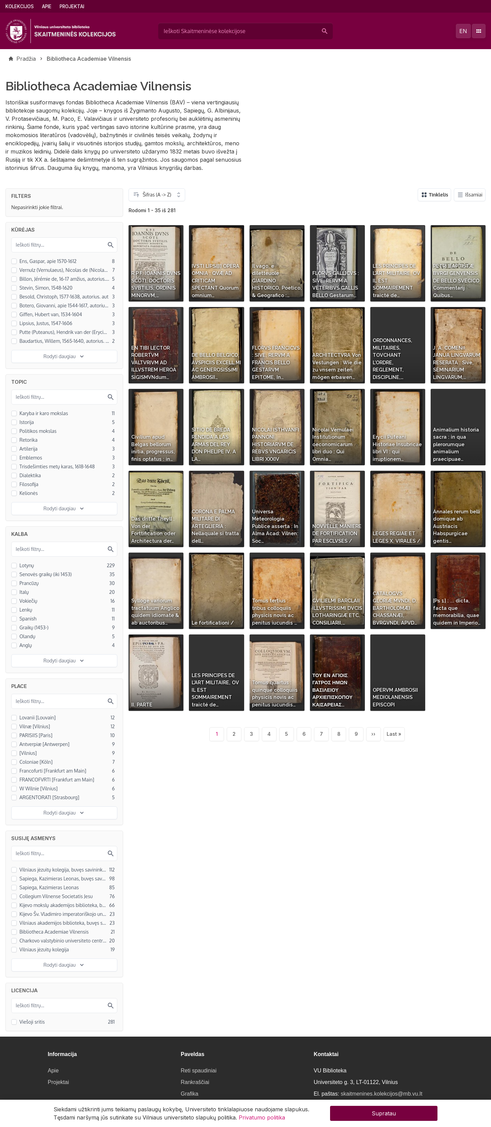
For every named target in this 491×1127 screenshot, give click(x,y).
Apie (46, 6)
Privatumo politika (262, 1118)
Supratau (384, 1114)
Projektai (72, 6)
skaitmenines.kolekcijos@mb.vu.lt (381, 1094)
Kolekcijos (19, 6)
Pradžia (26, 58)
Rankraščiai (195, 1082)
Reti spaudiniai (199, 1070)
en (463, 31)
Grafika (189, 1094)
